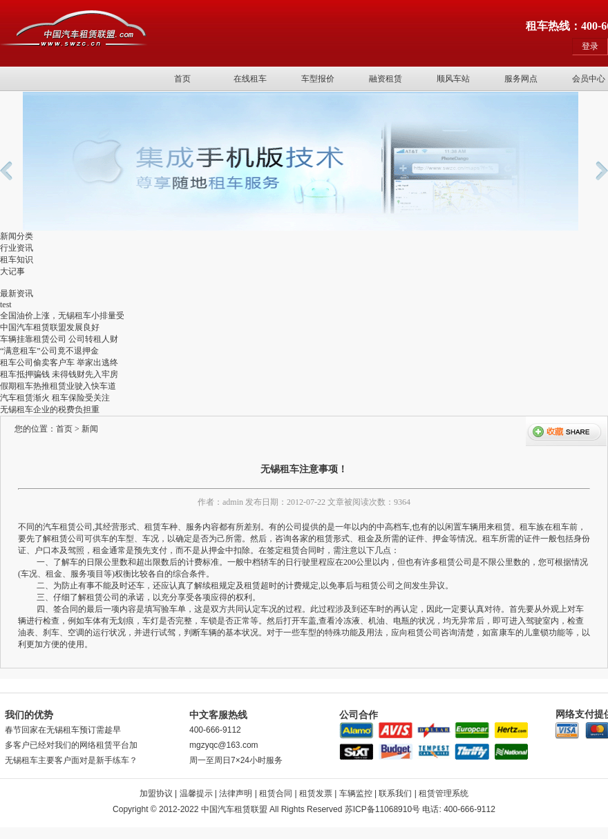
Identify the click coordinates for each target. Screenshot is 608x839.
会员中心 (588, 79)
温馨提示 (196, 793)
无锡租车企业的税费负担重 (49, 409)
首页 (182, 79)
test (6, 304)
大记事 (12, 271)
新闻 (90, 429)
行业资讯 (16, 248)
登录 (590, 46)
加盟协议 (156, 793)
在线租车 (250, 79)
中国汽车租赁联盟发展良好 (49, 327)
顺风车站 (453, 79)
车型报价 (317, 79)
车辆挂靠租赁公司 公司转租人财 (59, 339)
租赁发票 (315, 793)
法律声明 (235, 793)
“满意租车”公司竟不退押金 (49, 351)
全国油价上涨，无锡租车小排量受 (62, 315)
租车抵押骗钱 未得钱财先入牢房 (59, 374)
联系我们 (395, 793)
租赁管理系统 (443, 793)
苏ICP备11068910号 (382, 809)
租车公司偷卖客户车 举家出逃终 (59, 362)
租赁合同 (275, 793)
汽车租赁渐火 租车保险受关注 (55, 398)
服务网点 (521, 79)
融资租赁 (385, 79)
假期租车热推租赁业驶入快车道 (58, 386)
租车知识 (16, 259)
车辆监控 (355, 793)
